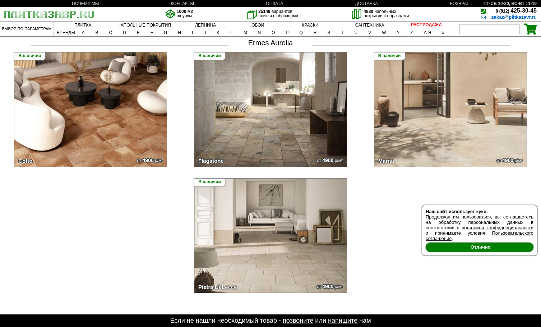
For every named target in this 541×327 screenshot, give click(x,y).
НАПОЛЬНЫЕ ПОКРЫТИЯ (144, 25)
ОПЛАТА (274, 3)
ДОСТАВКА (366, 3)
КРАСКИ (310, 25)
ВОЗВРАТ (459, 3)
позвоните (298, 320)
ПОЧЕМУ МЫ (85, 3)
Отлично (481, 247)
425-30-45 (516, 11)
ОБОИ (257, 25)
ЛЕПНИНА (205, 25)
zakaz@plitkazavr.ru (514, 17)
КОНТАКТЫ (182, 3)
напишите (342, 320)
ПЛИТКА (82, 25)
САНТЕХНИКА (369, 25)
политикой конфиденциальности (497, 227)
